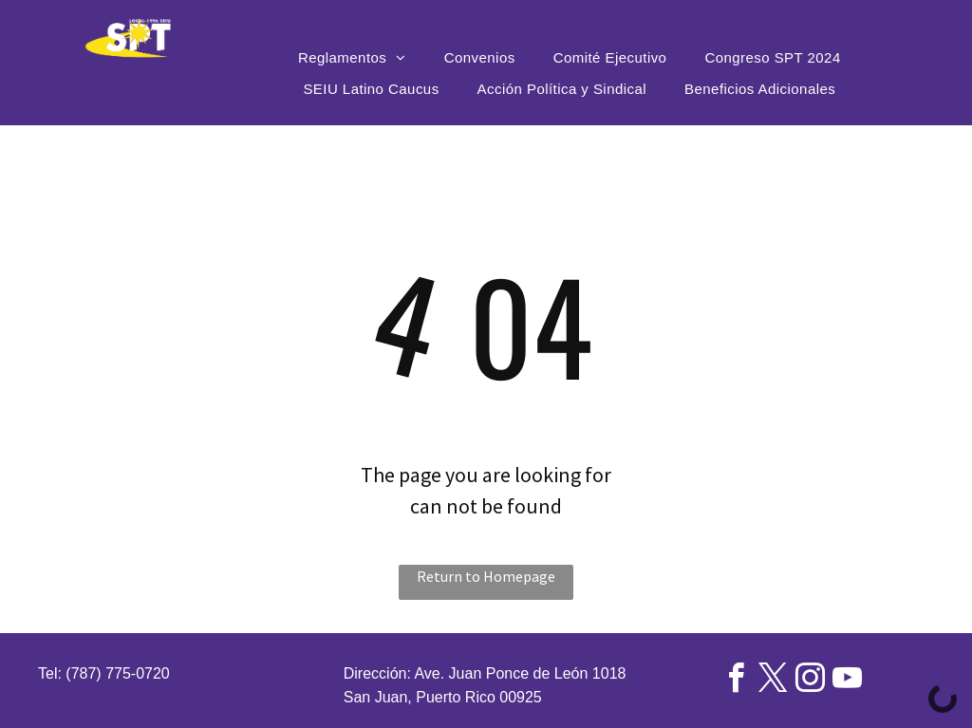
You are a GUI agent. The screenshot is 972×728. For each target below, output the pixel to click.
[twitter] (773, 681)
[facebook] (736, 681)
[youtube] (847, 681)
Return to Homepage (486, 576)
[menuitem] (352, 58)
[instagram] (810, 681)
